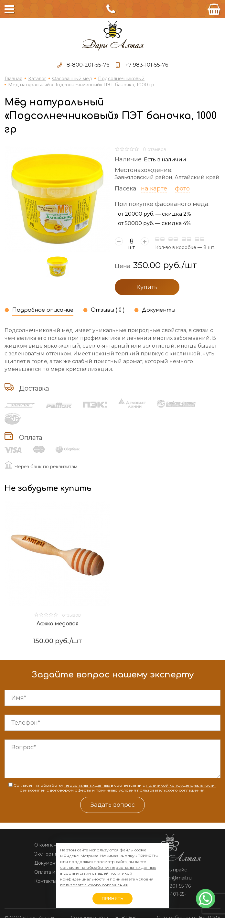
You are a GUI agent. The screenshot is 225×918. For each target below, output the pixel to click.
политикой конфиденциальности (181, 785)
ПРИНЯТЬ (112, 898)
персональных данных (87, 785)
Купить (146, 287)
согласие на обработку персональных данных (108, 867)
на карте (154, 188)
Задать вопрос (113, 804)
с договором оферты (69, 790)
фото (182, 188)
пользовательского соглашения (94, 884)
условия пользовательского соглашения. (162, 790)
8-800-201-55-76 (88, 65)
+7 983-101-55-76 (146, 65)
